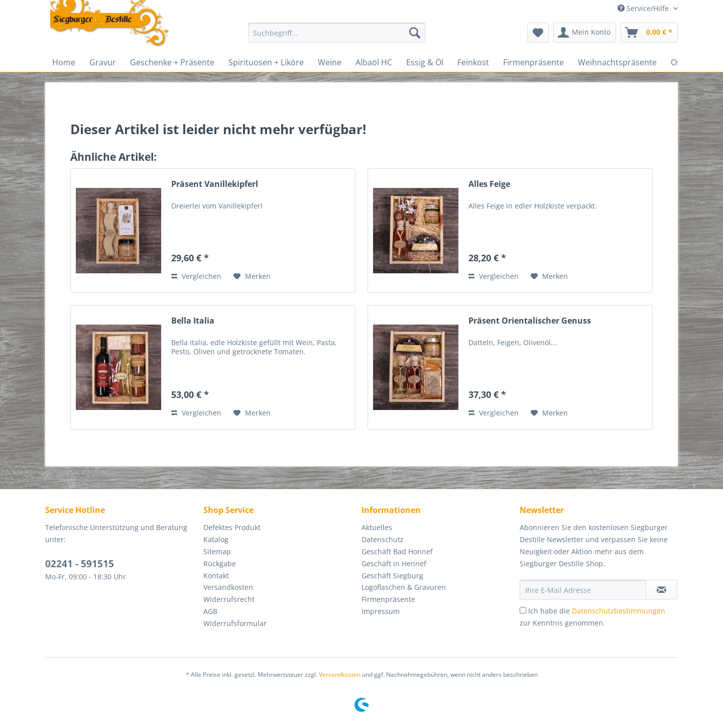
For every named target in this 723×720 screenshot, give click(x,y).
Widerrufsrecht (229, 599)
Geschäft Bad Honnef (397, 551)
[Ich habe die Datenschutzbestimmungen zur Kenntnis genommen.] (523, 610)
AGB (210, 611)
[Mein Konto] (584, 33)
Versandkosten (228, 587)
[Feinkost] (473, 62)
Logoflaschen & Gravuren (404, 587)
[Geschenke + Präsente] (172, 62)
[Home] (63, 62)
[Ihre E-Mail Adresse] (583, 590)
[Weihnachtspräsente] (617, 62)
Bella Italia (192, 321)
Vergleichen (196, 276)
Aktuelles (377, 527)
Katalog (215, 539)
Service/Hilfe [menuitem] (644, 8)
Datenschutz (383, 539)
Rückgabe (219, 563)
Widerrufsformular (235, 623)
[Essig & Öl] (424, 62)
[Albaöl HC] (373, 62)
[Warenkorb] (649, 33)
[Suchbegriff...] (336, 33)
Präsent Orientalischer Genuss (529, 321)
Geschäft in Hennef (394, 563)
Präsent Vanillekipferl (214, 184)
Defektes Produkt (232, 527)
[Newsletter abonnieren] (661, 590)
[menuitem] (336, 37)
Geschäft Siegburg (392, 575)
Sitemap (217, 551)
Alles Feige (489, 184)
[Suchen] (414, 33)
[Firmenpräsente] (533, 62)
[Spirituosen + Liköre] (266, 62)
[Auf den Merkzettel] (252, 276)
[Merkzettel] (538, 33)
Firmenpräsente (388, 599)
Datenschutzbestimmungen (618, 610)
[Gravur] (102, 62)
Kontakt (216, 575)
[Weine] (329, 62)
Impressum (381, 611)
